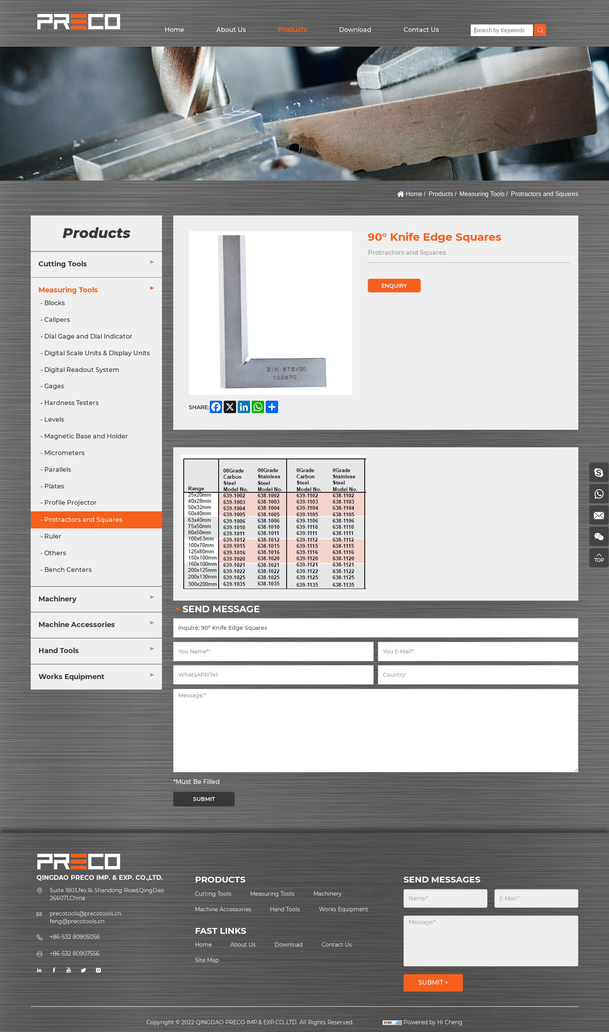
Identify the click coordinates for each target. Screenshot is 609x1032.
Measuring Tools (482, 194)
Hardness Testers (71, 403)
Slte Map (207, 960)
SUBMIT (204, 799)
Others (55, 553)
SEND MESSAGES (442, 879)
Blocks (54, 303)
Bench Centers (68, 569)
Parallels (57, 469)
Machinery (57, 599)
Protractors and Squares (544, 194)
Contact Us (421, 29)
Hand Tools (58, 650)
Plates (54, 486)
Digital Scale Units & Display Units (97, 353)
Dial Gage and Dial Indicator (88, 336)
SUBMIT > (433, 982)
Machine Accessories (76, 624)
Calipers (57, 319)
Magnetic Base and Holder (86, 436)
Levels (54, 419)
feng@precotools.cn (77, 921)
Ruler (52, 536)
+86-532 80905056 (75, 936)
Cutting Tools (62, 264)
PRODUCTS (220, 879)
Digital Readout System (81, 370)
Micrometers (64, 453)
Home (174, 29)
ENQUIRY (394, 285)
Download (355, 29)
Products (292, 29)
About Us (231, 29)
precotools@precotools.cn (85, 913)
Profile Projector (70, 502)
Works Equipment (71, 676)
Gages (54, 386)
